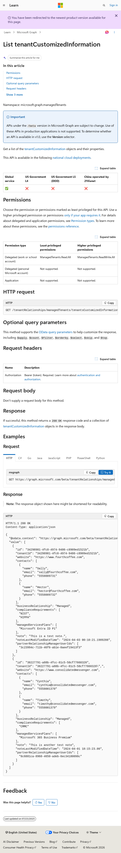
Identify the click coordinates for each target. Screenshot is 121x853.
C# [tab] (20, 458)
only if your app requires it (82, 215)
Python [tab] (100, 458)
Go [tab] (29, 458)
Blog (52, 841)
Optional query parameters (22, 83)
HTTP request (14, 78)
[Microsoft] (60, 5)
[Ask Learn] (107, 32)
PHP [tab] (68, 458)
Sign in (114, 5)
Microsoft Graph (27, 32)
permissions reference (63, 226)
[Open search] (104, 5)
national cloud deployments (72, 157)
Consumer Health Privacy (18, 847)
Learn (7, 32)
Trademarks (68, 847)
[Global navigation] (4, 5)
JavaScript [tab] (54, 458)
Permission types (82, 221)
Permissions (13, 73)
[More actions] (114, 32)
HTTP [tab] (9, 458)
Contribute (68, 841)
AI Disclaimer (11, 841)
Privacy (84, 841)
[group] (60, 310)
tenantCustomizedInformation (44, 149)
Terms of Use (49, 847)
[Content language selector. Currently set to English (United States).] (21, 832)
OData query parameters (56, 332)
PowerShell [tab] (83, 458)
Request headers (16, 88)
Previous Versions (34, 841)
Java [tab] (39, 458)
